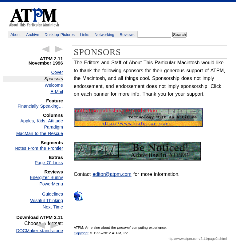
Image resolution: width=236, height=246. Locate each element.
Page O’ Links (49, 162)
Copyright (81, 233)
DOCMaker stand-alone (39, 230)
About (15, 34)
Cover (57, 72)
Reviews (127, 34)
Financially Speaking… (40, 106)
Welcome (54, 85)
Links (84, 34)
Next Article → (59, 49)
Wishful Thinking (46, 200)
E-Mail (56, 91)
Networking (104, 34)
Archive (32, 34)
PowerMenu (51, 183)
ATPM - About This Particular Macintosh (34, 17)
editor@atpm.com (112, 174)
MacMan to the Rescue (39, 133)
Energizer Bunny (46, 177)
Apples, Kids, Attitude (41, 120)
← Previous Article (45, 49)
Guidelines (52, 194)
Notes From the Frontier (39, 148)
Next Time (53, 206)
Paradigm (53, 127)
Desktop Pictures (60, 34)
